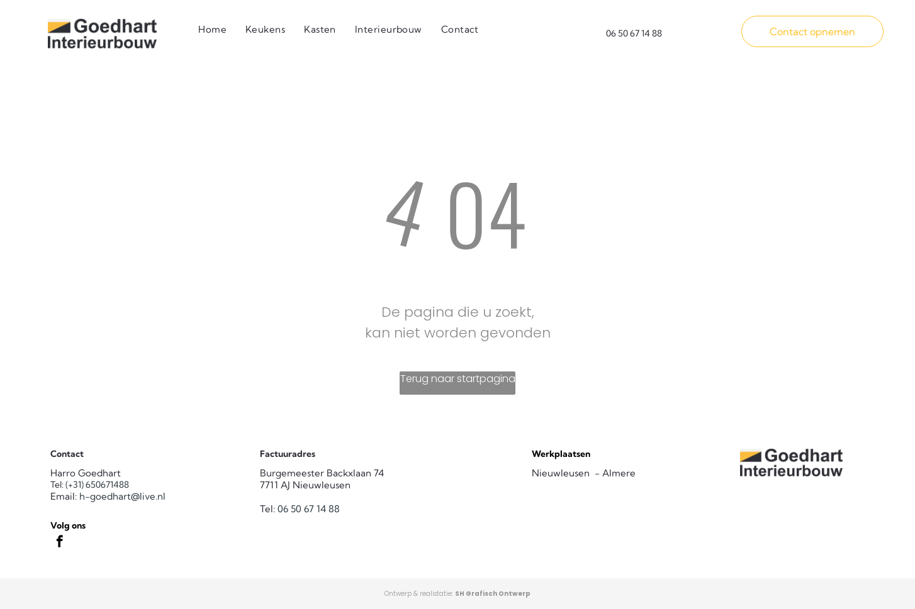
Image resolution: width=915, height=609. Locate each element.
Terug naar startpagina (457, 378)
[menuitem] (212, 30)
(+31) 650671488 (97, 484)
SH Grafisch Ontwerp (492, 593)
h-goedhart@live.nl (122, 496)
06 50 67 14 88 (309, 509)
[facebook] (59, 543)
